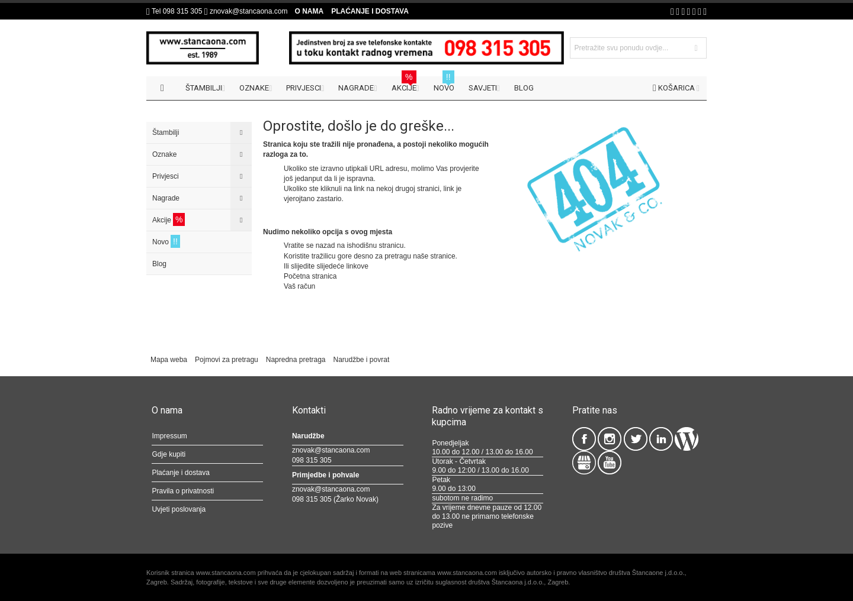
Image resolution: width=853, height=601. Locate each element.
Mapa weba (168, 360)
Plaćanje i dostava (370, 11)
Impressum (169, 436)
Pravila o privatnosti (183, 491)
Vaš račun (299, 286)
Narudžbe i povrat (361, 360)
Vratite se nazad (309, 245)
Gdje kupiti (168, 454)
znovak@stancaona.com (249, 11)
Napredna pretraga (296, 360)
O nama (308, 11)
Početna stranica (310, 276)
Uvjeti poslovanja (179, 509)
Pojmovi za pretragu (226, 360)
